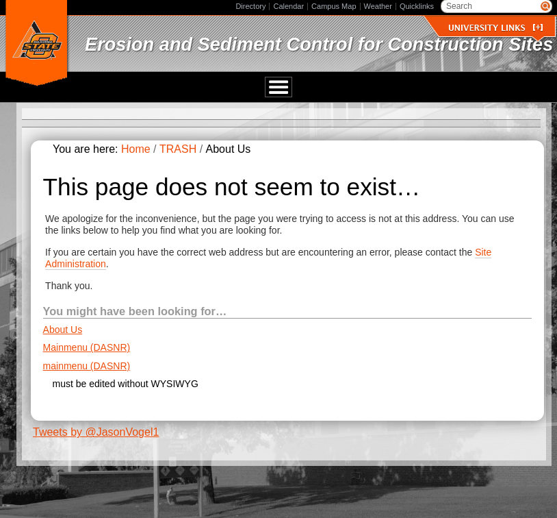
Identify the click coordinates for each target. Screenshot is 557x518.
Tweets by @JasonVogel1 (96, 433)
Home (136, 150)
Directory (250, 6)
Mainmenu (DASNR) (87, 348)
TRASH (177, 150)
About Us (63, 329)
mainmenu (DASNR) (87, 365)
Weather (378, 6)
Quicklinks (417, 6)
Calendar (288, 6)
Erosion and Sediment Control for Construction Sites (319, 44)
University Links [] (495, 28)
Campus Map (333, 6)
